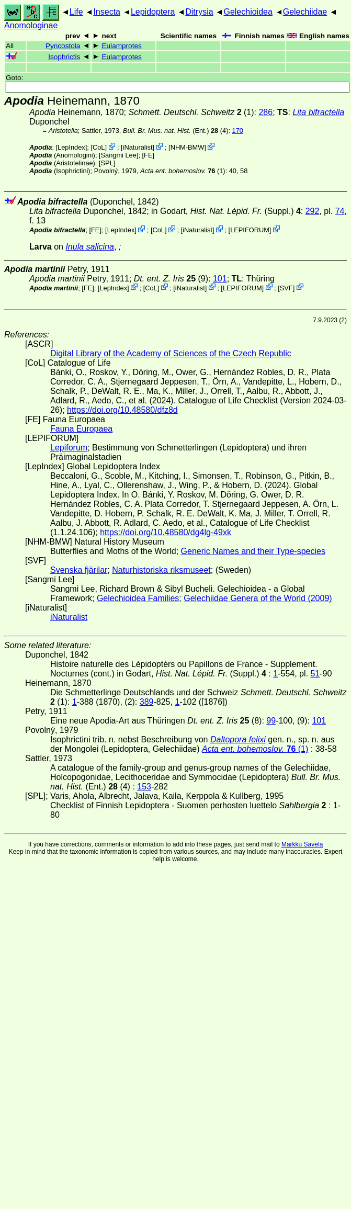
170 (237, 130)
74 (340, 211)
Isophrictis (64, 57)
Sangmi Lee (119, 155)
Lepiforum (68, 447)
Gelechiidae (305, 11)
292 (312, 211)
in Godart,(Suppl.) (226, 211)
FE (148, 155)
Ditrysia (199, 11)
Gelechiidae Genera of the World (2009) (258, 598)
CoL (99, 147)
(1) (182, 171)
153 (144, 786)
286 (265, 112)
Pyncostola (63, 46)
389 (147, 701)
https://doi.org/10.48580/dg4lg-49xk (165, 532)
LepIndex (71, 147)
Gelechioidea (247, 11)
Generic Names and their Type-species (253, 551)
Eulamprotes (121, 46)
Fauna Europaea (81, 428)
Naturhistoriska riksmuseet (161, 570)
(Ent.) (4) (176, 130)
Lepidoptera (153, 11)
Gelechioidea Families (138, 598)
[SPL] (107, 163)
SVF (286, 287)
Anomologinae (31, 25)
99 (271, 720)
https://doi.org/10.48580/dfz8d (122, 409)
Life (76, 11)
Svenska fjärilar (78, 570)
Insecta (106, 11)
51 (315, 673)
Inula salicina (89, 246)
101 (220, 278)
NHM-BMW (188, 147)
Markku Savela (302, 844)
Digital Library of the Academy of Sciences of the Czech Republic (170, 353)
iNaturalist (138, 147)
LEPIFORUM (249, 230)
